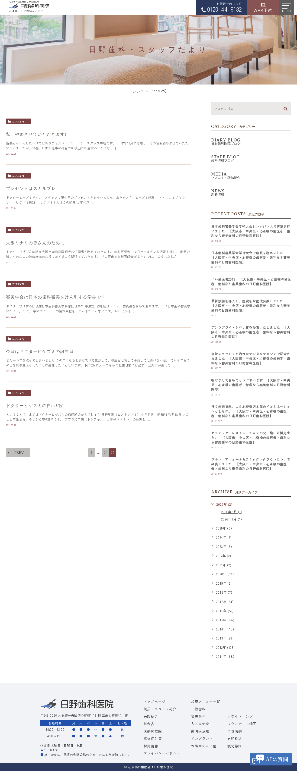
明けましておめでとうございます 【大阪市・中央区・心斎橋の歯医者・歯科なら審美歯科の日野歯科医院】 (250, 385)
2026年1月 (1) (231, 519)
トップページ (155, 701)
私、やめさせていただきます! (36, 134)
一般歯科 (198, 708)
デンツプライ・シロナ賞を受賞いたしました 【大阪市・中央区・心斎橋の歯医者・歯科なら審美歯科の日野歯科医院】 (250, 332)
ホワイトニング (240, 716)
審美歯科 (198, 716)
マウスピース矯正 (242, 723)
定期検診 (234, 738)
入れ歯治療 (200, 723)
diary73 (18, 230)
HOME (134, 91)
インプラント (202, 738)
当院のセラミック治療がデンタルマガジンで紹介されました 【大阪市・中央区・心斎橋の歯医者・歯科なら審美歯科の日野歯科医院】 (250, 358)
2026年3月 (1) (231, 511)
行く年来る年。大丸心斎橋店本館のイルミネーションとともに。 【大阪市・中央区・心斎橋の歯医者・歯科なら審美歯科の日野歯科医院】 (250, 411)
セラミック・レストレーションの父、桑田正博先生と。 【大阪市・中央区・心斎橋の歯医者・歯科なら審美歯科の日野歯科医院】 (250, 438)
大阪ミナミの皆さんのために (35, 243)
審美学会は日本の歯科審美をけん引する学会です (56, 297)
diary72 (18, 284)
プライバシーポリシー (162, 753)
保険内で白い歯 (204, 745)
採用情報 (151, 745)
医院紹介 (151, 716)
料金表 (149, 723)
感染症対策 (153, 738)
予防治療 (234, 731)
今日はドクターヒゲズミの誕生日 (40, 351)
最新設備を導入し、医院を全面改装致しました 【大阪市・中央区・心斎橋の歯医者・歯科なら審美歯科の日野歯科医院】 (250, 306)
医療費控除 (153, 731)
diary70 (18, 338)
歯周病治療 (200, 731)
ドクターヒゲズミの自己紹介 (35, 406)
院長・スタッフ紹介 (160, 708)
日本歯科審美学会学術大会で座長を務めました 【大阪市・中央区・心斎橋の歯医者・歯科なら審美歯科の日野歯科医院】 (250, 257)
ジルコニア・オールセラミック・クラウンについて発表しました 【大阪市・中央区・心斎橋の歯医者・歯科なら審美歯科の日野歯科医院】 (250, 464)
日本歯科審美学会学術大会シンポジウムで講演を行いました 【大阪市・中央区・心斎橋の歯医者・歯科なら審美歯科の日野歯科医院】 (250, 231)
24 (105, 453)
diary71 (18, 121)
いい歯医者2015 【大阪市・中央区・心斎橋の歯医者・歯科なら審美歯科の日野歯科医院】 (251, 281)
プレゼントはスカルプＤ (31, 188)
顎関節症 (234, 745)
